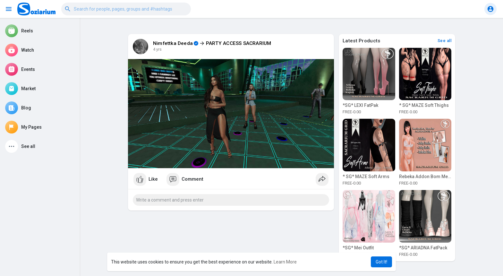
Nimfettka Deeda (173, 43)
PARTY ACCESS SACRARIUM (238, 43)
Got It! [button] (381, 261)
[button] (126, 9)
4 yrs (157, 49)
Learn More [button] (285, 261)
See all (445, 40)
